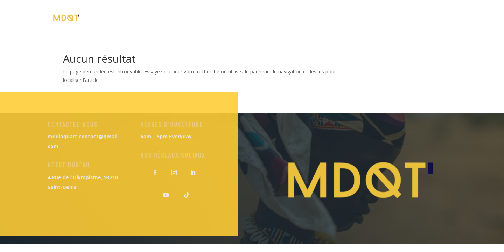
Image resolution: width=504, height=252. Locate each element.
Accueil (176, 17)
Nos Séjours (321, 17)
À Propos (213, 17)
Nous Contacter (426, 17)
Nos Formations (264, 17)
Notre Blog (370, 17)
